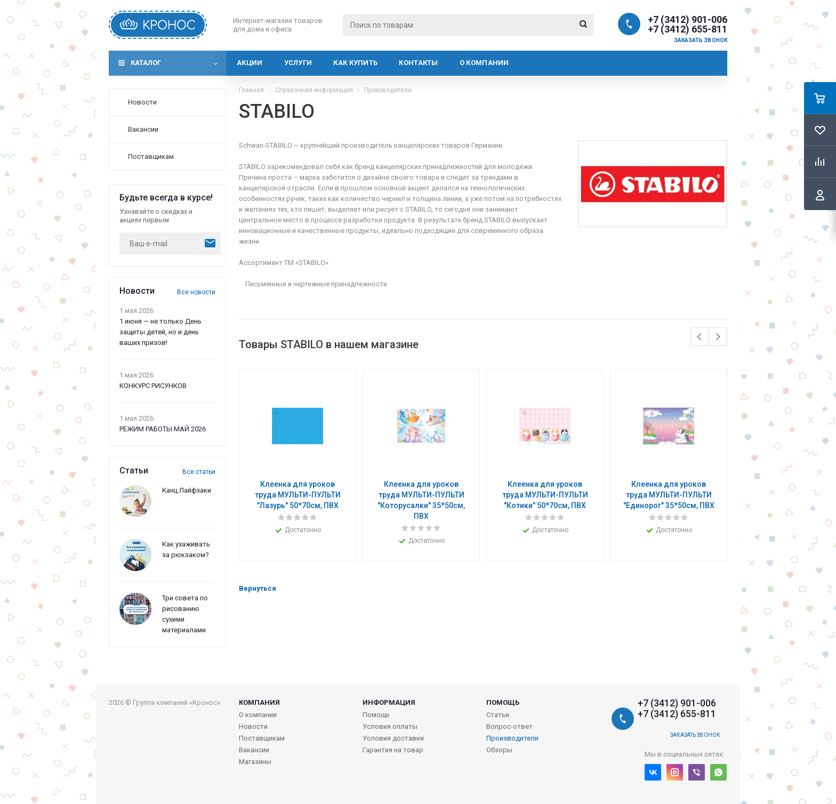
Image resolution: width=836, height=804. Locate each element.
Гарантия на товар (393, 750)
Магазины (255, 762)
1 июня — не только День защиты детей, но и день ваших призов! (160, 332)
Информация (389, 702)
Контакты (418, 63)
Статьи (497, 715)
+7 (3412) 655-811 (687, 29)
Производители (512, 738)
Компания (259, 702)
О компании (484, 63)
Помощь (502, 702)
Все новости (196, 292)
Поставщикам (262, 738)
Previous (700, 336)
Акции (250, 63)
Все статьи (198, 472)
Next (718, 336)
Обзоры (499, 750)
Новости (253, 726)
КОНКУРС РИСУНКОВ (153, 386)
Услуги (298, 63)
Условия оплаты (390, 726)
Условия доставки (393, 738)
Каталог (146, 63)
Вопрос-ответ (509, 726)
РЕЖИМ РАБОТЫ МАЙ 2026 (162, 429)
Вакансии (254, 750)
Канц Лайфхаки (186, 490)
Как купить (355, 63)
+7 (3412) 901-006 (687, 20)
